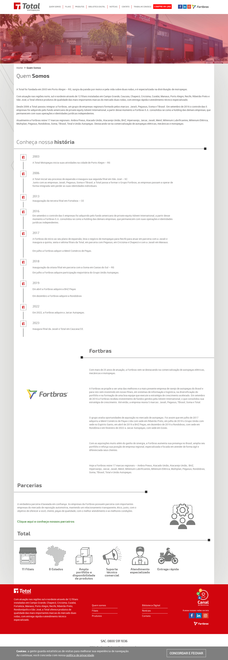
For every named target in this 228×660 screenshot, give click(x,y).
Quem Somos (55, 7)
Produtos (97, 616)
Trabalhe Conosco (142, 7)
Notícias (113, 7)
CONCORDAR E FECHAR (186, 653)
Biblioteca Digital (151, 605)
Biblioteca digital (96, 7)
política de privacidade (80, 655)
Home (19, 67)
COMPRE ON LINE (162, 6)
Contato (125, 7)
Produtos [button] (79, 7)
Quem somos (99, 605)
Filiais (68, 7)
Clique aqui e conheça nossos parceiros (45, 522)
